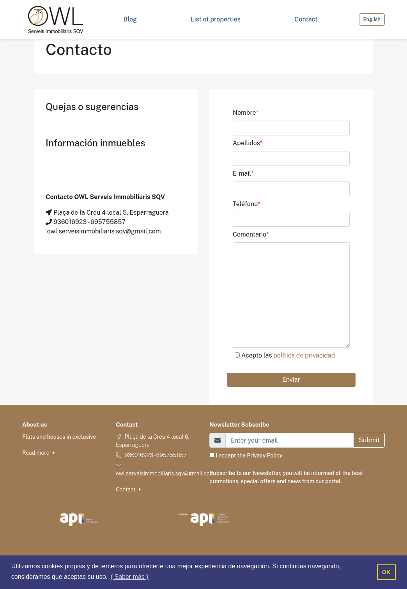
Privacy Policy (265, 455)
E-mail (243, 173)
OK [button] (386, 572)
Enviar (291, 379)
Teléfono (246, 204)
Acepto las (288, 355)
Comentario (251, 234)
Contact (128, 489)
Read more (38, 453)
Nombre (245, 112)
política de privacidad (304, 355)
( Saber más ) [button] (130, 576)
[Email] (290, 440)
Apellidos (247, 143)
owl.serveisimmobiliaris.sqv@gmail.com (165, 473)
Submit (369, 440)
